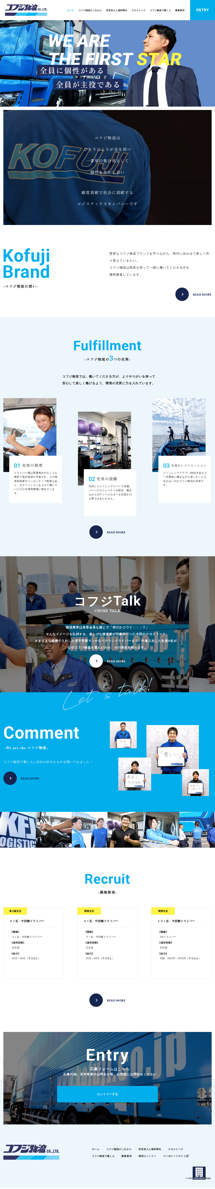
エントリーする (107, 1095)
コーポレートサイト (176, 1157)
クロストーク (142, 10)
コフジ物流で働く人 (162, 10)
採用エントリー (147, 1157)
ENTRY (203, 10)
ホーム (78, 10)
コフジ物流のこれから (97, 10)
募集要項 (181, 10)
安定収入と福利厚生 (121, 10)
